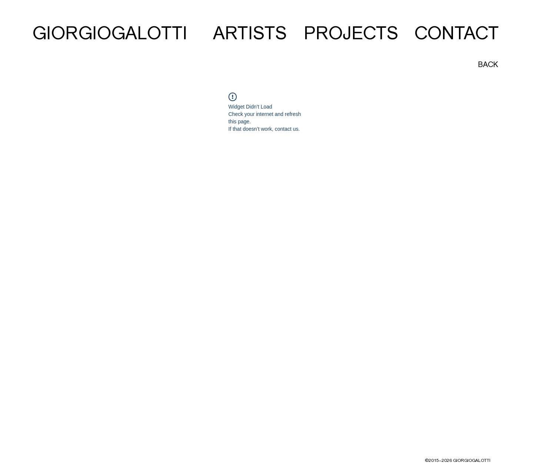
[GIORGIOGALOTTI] (109, 33)
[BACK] (487, 64)
